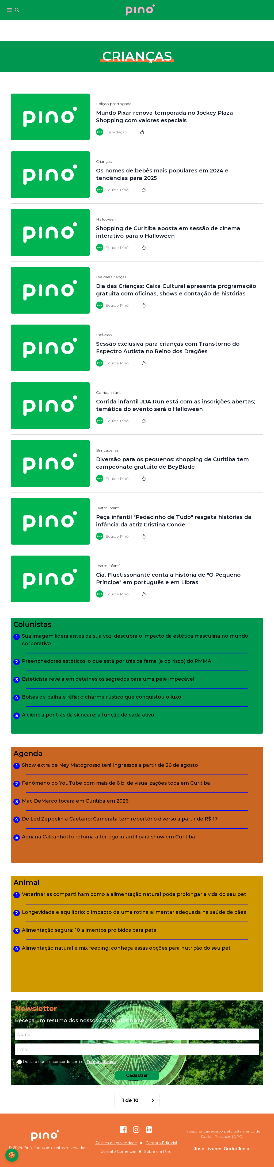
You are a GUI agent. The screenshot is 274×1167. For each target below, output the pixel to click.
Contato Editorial (161, 1143)
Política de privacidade (116, 1143)
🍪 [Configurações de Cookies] (12, 1155)
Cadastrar (137, 1075)
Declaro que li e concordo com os (69, 1061)
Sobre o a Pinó (158, 1151)
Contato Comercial (118, 1151)
